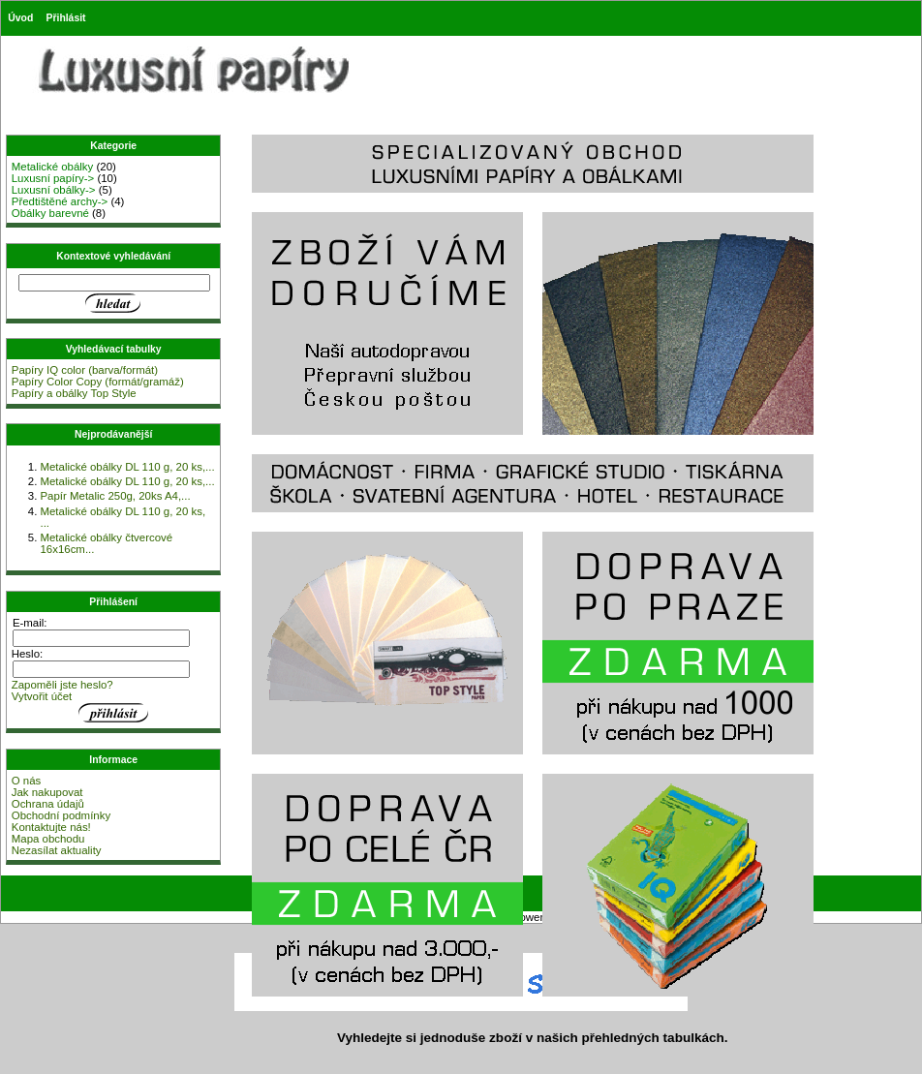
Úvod (20, 18)
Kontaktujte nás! (51, 827)
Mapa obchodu (48, 838)
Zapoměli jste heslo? (62, 684)
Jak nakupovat (47, 792)
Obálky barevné (50, 213)
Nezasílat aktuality (57, 850)
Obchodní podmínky (61, 815)
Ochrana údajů (48, 804)
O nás (27, 780)
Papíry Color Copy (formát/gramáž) (98, 381)
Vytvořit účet (42, 696)
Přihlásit (66, 18)
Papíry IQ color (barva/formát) (85, 370)
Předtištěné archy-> (60, 201)
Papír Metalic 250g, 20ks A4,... (115, 496)
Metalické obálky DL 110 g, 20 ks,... (127, 467)
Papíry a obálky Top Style (74, 393)
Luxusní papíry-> (53, 178)
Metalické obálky (53, 166)
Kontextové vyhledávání (113, 256)
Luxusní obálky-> (54, 190)
